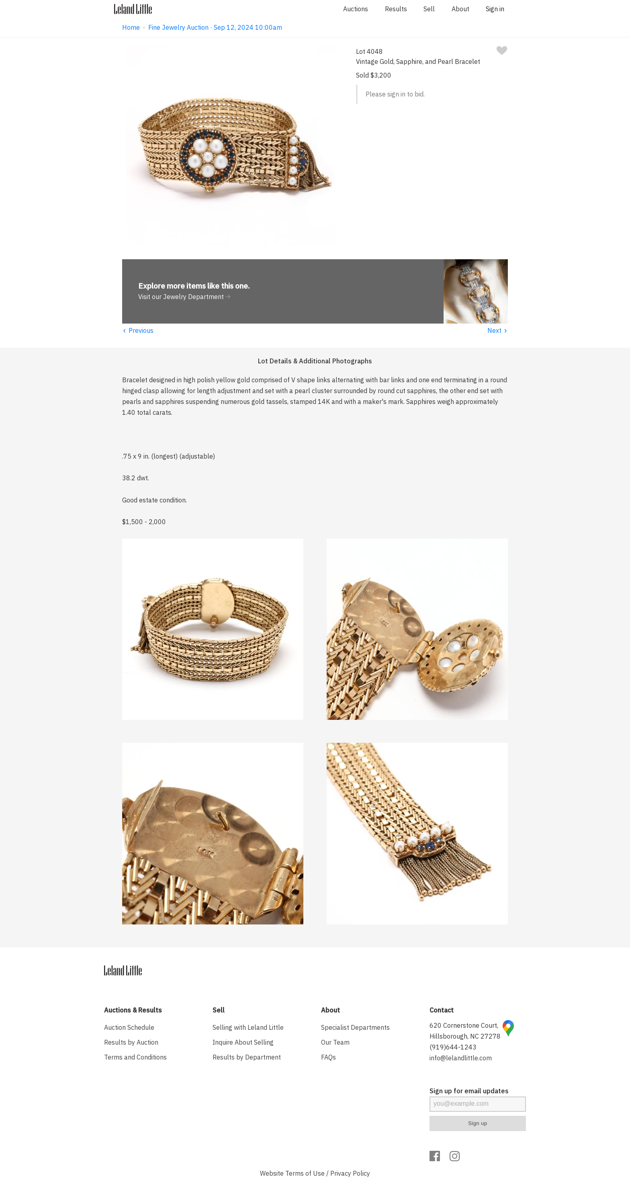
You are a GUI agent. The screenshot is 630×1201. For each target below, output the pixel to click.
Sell (429, 9)
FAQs (328, 1057)
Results (396, 9)
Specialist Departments (355, 1027)
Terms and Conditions (135, 1057)
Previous (137, 330)
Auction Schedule (129, 1027)
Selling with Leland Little (248, 1027)
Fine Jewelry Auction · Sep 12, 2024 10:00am (215, 27)
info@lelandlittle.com (461, 1058)
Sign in (495, 9)
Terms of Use (305, 1173)
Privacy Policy (350, 1173)
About (460, 9)
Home (131, 27)
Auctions (355, 9)
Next (497, 330)
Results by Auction (131, 1042)
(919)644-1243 (453, 1047)
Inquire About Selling (243, 1042)
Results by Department (247, 1057)
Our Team (335, 1042)
